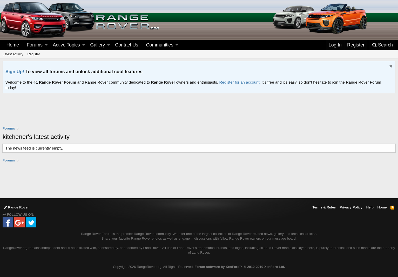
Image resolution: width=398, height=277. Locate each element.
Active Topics (66, 45)
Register (33, 54)
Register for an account (239, 82)
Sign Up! (14, 71)
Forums (35, 45)
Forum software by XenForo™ (239, 267)
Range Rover (16, 207)
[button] (46, 45)
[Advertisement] (199, 113)
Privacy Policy (351, 207)
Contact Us (126, 45)
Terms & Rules (324, 207)
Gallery (97, 45)
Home (12, 45)
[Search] (382, 45)
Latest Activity (13, 54)
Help (370, 207)
